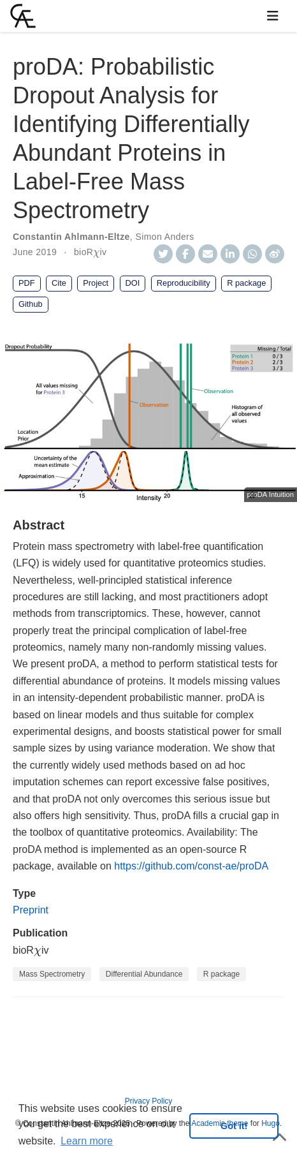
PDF (26, 283)
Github (30, 304)
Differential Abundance (144, 974)
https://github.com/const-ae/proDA (191, 866)
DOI (133, 283)
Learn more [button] (87, 1140)
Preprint (30, 910)
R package (246, 283)
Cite (59, 283)
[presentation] (96, 253)
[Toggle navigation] (273, 16)
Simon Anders (164, 237)
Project (95, 283)
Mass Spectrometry (52, 974)
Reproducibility (183, 283)
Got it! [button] (234, 1126)
